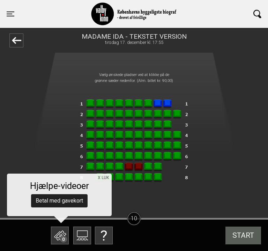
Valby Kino (71, 7)
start (243, 235)
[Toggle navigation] (10, 14)
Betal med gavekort (59, 200)
